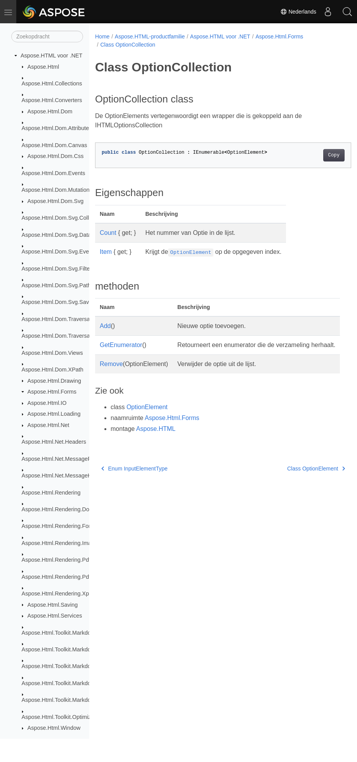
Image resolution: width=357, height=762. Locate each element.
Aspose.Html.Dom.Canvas (54, 145)
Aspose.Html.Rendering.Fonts (59, 526)
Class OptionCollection (127, 45)
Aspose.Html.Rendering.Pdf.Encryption (70, 577)
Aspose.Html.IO (47, 403)
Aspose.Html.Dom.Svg (56, 201)
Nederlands (298, 11)
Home (102, 36)
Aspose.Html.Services (55, 616)
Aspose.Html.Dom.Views (52, 353)
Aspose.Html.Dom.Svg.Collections (64, 218)
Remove (111, 373)
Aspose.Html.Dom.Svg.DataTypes (64, 235)
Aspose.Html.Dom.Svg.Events (59, 251)
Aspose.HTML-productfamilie (150, 36)
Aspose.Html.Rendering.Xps (57, 593)
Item (106, 251)
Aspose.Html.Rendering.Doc (57, 509)
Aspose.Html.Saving (53, 605)
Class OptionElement (298, 478)
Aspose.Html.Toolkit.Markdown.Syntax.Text (75, 700)
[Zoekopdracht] (47, 36)
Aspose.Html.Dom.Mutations (57, 190)
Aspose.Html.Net (48, 425)
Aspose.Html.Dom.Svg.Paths (58, 285)
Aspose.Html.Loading (54, 414)
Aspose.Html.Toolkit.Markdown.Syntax (69, 633)
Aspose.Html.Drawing (54, 381)
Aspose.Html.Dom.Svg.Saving (59, 302)
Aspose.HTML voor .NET (51, 55)
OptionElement (147, 416)
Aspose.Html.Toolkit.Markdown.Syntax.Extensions (84, 649)
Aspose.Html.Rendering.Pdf (56, 560)
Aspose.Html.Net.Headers (54, 442)
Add (105, 326)
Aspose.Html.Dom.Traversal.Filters (65, 336)
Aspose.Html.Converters (52, 100)
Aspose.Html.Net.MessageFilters (62, 459)
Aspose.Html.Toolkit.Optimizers (60, 717)
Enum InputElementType (134, 478)
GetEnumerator (121, 345)
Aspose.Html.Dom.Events (53, 173)
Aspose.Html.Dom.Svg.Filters (58, 269)
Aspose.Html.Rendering (51, 492)
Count (108, 232)
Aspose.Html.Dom (50, 111)
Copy (315, 155)
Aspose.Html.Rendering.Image (60, 543)
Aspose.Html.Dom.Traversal (56, 319)
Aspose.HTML (155, 438)
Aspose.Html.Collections (52, 83)
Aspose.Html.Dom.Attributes (57, 128)
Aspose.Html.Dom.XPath (52, 369)
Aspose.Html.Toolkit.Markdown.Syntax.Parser (78, 666)
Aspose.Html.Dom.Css (56, 156)
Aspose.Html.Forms (52, 392)
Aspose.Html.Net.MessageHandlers (66, 475)
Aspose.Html (43, 67)
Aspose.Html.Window (54, 728)
